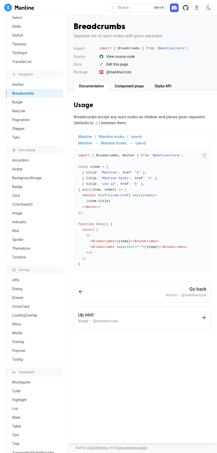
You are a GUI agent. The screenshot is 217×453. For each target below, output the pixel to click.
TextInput (19, 53)
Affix (15, 280)
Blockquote (21, 382)
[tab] (91, 86)
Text (15, 435)
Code (16, 391)
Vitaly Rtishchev (98, 448)
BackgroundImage (26, 178)
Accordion (20, 160)
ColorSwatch (22, 204)
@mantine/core (115, 72)
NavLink (18, 111)
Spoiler (17, 240)
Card (16, 195)
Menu (16, 324)
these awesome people (131, 448)
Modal (17, 333)
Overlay (18, 342)
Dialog (17, 289)
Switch (17, 35)
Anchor (18, 84)
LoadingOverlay (24, 315)
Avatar (17, 169)
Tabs (16, 137)
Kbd (15, 231)
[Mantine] (19, 8)
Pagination (21, 120)
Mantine (85, 137)
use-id (136, 137)
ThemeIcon (21, 248)
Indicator (19, 222)
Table (16, 426)
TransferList (22, 62)
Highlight (19, 400)
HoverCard (20, 306)
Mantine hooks (111, 137)
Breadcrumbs (23, 93)
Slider (16, 26)
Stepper (18, 129)
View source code (117, 56)
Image (17, 213)
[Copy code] (204, 155)
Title (15, 444)
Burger (17, 102)
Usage (83, 105)
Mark (16, 417)
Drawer (18, 298)
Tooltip (17, 359)
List (15, 409)
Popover (18, 351)
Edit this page (114, 64)
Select (17, 18)
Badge (17, 187)
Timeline (19, 257)
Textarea (19, 44)
